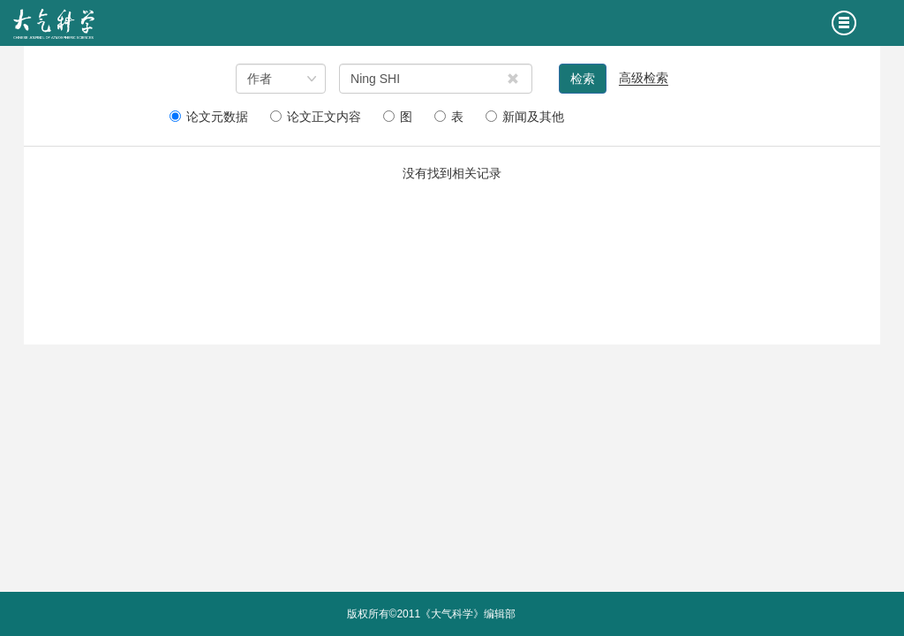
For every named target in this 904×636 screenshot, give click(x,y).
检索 (582, 79)
